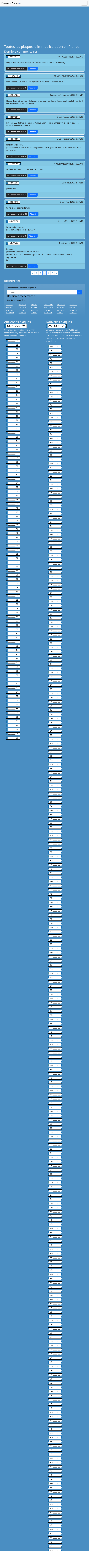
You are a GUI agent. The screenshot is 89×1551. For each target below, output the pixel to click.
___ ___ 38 (13, 488)
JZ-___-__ (55, 1157)
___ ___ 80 (13, 654)
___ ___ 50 (13, 535)
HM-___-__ (55, 1022)
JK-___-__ (55, 1105)
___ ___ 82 (13, 661)
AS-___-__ (55, 406)
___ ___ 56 (13, 559)
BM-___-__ (55, 478)
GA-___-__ (55, 888)
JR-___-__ (55, 1129)
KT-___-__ (55, 1228)
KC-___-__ (55, 1168)
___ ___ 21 (13, 421)
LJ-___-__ (55, 1283)
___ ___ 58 (13, 567)
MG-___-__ (55, 1366)
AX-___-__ (55, 422)
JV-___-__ (55, 1141)
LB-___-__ (55, 1255)
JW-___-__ (55, 1145)
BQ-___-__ (55, 489)
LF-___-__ (55, 1271)
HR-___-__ (55, 1038)
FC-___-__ (55, 805)
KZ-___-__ (55, 1247)
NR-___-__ (55, 1492)
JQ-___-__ (55, 1125)
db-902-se (73, 310)
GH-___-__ (55, 916)
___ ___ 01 (13, 338)
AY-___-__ (55, 426)
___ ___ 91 (13, 697)
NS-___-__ (55, 1496)
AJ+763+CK (9, 305)
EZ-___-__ (55, 793)
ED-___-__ (55, 718)
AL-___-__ (55, 383)
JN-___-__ (55, 1117)
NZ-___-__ (55, 1520)
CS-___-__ (55, 588)
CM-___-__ (55, 568)
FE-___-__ (55, 813)
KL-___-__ (55, 1200)
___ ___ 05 (13, 354)
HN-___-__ (55, 1026)
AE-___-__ (55, 359)
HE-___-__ (55, 995)
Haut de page (82, 1538)
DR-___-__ (55, 675)
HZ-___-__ (55, 1066)
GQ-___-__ (55, 943)
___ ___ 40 (13, 496)
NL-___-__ (55, 1472)
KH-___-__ (55, 1188)
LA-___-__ (55, 1251)
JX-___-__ (55, 1149)
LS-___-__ (55, 1315)
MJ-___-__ (55, 1374)
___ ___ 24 (13, 432)
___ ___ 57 (13, 563)
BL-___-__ (55, 474)
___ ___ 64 (13, 590)
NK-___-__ (55, 1469)
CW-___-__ (55, 600)
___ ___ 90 (13, 693)
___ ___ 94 (13, 709)
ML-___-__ (55, 1382)
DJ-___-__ (55, 647)
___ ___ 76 (13, 638)
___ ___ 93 (13, 705)
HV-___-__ (55, 1050)
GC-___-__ (55, 896)
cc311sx (34, 302)
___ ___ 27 (13, 444)
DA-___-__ (55, 616)
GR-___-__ (55, 947)
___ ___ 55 (13, 555)
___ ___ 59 (13, 571)
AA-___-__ (55, 343)
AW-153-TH (22, 305)
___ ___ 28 (13, 448)
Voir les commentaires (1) (16, 87)
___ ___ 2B (13, 417)
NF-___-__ (55, 1453)
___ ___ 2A (13, 413)
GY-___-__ (55, 971)
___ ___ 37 (13, 484)
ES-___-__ (55, 770)
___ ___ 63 (13, 586)
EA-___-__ (55, 707)
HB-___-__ (55, 983)
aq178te (34, 310)
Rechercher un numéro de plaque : (22, 285)
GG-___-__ (55, 912)
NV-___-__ (55, 1504)
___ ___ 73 (13, 626)
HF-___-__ (55, 999)
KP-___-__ (55, 1212)
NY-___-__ (55, 1516)
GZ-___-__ (55, 975)
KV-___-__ (55, 1232)
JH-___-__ (55, 1097)
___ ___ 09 (13, 369)
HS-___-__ (55, 1042)
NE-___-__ (55, 1449)
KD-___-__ (55, 1172)
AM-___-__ (55, 387)
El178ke (34, 305)
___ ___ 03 (13, 346)
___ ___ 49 (13, 531)
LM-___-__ (55, 1295)
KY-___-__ (55, 1243)
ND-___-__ (55, 1445)
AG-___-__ (55, 367)
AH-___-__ (55, 371)
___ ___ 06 (13, 357)
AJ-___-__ (55, 375)
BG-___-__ (55, 458)
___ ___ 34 (13, 472)
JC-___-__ (55, 1078)
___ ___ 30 (13, 456)
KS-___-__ (55, 1224)
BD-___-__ (55, 446)
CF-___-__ (55, 545)
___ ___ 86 (13, 677)
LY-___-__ (55, 1334)
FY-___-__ (55, 880)
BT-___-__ (55, 501)
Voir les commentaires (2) (16, 68)
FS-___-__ (55, 861)
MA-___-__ (55, 1342)
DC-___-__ (55, 624)
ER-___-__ (55, 766)
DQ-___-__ (55, 671)
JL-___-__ (55, 1109)
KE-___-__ (55, 1176)
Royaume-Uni (14, 1540)
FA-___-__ (55, 797)
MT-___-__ (55, 1409)
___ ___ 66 (13, 598)
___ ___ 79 (13, 650)
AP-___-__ (55, 395)
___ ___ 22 (13, 425)
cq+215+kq (22, 302)
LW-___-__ (55, 1326)
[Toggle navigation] (84, 3)
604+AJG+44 (48, 302)
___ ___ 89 (13, 689)
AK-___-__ (55, 379)
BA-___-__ (55, 434)
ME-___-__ (55, 1358)
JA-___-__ (55, 1070)
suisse (34, 1535)
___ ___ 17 (13, 401)
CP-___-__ (55, 576)
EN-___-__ (55, 754)
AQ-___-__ (55, 399)
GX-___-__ (55, 967)
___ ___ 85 (13, 673)
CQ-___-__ (55, 580)
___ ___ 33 (13, 468)
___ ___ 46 (13, 519)
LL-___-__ (55, 1291)
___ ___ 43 (13, 508)
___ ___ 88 (13, 685)
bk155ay (21, 308)
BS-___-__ (55, 497)
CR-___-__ (55, 584)
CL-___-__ (55, 564)
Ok (79, 290)
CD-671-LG (22, 310)
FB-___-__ (55, 801)
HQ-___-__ (55, 1034)
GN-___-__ (55, 936)
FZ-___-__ (55, 884)
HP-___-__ (55, 1030)
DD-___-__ (55, 628)
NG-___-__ (55, 1457)
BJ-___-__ (55, 466)
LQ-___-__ (55, 1307)
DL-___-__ (55, 655)
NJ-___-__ (55, 1465)
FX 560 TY (9, 302)
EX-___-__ (55, 785)
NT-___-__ (55, 1500)
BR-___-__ (55, 493)
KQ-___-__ (55, 1216)
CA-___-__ (55, 525)
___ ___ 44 (13, 511)
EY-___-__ (55, 789)
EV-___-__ (55, 778)
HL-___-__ (55, 1018)
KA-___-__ (55, 1161)
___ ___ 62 (13, 583)
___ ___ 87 (13, 681)
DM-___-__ (55, 659)
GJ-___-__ (55, 920)
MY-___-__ (55, 1425)
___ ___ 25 (13, 436)
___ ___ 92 (13, 701)
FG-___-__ (55, 821)
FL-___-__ (55, 837)
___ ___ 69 (13, 610)
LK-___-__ (55, 1287)
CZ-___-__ (55, 612)
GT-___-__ (55, 955)
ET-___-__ (55, 774)
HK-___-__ (55, 1014)
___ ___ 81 (13, 658)
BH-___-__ (55, 462)
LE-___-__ (55, 1267)
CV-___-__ (55, 596)
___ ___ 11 (13, 377)
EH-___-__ (55, 734)
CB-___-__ (55, 529)
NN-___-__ (55, 1480)
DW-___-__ (55, 691)
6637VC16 (60, 305)
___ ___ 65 (13, 594)
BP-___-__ (55, 485)
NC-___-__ (55, 1441)
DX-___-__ (55, 695)
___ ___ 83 (13, 665)
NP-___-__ (55, 1484)
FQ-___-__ (55, 853)
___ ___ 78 (13, 646)
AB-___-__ (55, 347)
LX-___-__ (55, 1330)
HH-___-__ (55, 1007)
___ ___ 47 (13, 523)
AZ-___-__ (55, 430)
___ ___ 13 (13, 385)
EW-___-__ (55, 782)
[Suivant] (56, 271)
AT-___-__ (55, 410)
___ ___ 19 (13, 409)
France (24, 1535)
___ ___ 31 (13, 460)
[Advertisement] (44, 25)
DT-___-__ (55, 683)
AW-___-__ (55, 418)
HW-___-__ (55, 1054)
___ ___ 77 (13, 642)
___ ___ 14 (13, 389)
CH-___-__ (55, 553)
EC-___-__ (55, 714)
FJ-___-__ (55, 829)
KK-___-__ (55, 1196)
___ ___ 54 (13, 551)
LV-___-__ (55, 1322)
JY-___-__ (55, 1153)
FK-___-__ (55, 833)
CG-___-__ (55, 549)
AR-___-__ (55, 403)
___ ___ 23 (13, 429)
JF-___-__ (55, 1089)
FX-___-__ (55, 876)
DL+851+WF (48, 310)
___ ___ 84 (13, 669)
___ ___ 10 (13, 373)
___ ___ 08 (13, 365)
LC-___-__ (55, 1259)
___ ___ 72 (13, 622)
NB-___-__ (55, 1437)
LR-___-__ (55, 1311)
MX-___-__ (55, 1421)
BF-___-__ (55, 454)
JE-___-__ (55, 1086)
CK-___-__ (55, 560)
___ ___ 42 (13, 504)
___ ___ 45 (13, 515)
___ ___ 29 (13, 452)
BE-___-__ (55, 450)
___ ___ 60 (13, 575)
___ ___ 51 (13, 539)
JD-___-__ (55, 1082)
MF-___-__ (55, 1362)
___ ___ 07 (13, 361)
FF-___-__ (55, 817)
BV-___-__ (55, 505)
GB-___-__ (55, 892)
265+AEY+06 (48, 305)
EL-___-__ (55, 746)
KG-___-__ (55, 1184)
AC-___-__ (55, 351)
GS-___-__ (55, 951)
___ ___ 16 (13, 397)
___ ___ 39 (13, 492)
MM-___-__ (55, 1386)
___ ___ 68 (13, 606)
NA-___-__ (55, 1433)
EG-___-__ (55, 730)
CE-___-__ (55, 541)
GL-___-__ (55, 928)
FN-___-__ (55, 845)
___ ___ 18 (13, 405)
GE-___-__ (55, 904)
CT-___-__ (55, 592)
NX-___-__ (55, 1512)
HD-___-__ (55, 991)
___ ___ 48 (13, 527)
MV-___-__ (55, 1413)
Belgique (12, 1535)
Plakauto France (11, 3)
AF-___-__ (55, 363)
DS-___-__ (55, 679)
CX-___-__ (55, 604)
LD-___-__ (55, 1263)
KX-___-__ (55, 1240)
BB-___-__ (55, 438)
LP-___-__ (55, 1303)
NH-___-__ (55, 1461)
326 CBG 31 (10, 310)
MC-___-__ (55, 1350)
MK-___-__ (55, 1378)
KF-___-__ (55, 1180)
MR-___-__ (55, 1401)
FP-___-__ (55, 849)
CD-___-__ (55, 537)
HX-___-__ (55, 1058)
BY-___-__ (55, 517)
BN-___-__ (55, 481)
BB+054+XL (61, 308)
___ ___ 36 (13, 480)
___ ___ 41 (13, 500)
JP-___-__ (55, 1121)
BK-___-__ (55, 470)
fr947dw (47, 308)
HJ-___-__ (55, 1011)
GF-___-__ (55, 908)
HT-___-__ (55, 1046)
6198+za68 (9, 308)
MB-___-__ (55, 1346)
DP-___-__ (55, 667)
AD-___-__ (55, 355)
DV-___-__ (55, 687)
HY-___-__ (55, 1062)
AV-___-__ (55, 414)
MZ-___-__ (55, 1429)
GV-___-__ (55, 959)
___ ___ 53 (13, 547)
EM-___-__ (55, 750)
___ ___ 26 (13, 440)
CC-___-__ (55, 533)
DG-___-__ (55, 639)
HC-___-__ (55, 987)
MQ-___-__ (55, 1397)
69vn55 (72, 305)
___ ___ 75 (13, 634)
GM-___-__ (55, 932)
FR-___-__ (55, 857)
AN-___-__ (55, 391)
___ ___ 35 (13, 476)
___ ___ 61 (13, 579)
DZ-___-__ (55, 703)
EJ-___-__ (55, 738)
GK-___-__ (55, 924)
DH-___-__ (55, 643)
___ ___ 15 (13, 393)
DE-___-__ (55, 632)
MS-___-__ (55, 1405)
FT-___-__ (55, 864)
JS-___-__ (55, 1133)
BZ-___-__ (55, 521)
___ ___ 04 (13, 350)
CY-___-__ (55, 608)
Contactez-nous (68, 1538)
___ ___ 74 (13, 630)
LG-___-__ (55, 1275)
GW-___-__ (55, 963)
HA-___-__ (55, 979)
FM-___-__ (55, 841)
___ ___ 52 (13, 543)
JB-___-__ (55, 1074)
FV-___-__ (55, 868)
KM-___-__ (55, 1204)
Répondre (32, 68)
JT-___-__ (55, 1137)
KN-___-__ (55, 1208)
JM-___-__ (55, 1113)
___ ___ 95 (13, 713)
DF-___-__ (55, 635)
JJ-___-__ (55, 1101)
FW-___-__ (55, 872)
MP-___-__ (55, 1393)
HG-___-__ (55, 1003)
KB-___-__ (55, 1165)
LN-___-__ (55, 1299)
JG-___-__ (55, 1093)
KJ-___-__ (55, 1192)
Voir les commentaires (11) (17, 212)
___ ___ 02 (13, 342)
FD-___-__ (55, 809)
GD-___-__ (55, 900)
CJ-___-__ (55, 557)
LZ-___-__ (55, 1338)
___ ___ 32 (13, 464)
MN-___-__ (55, 1390)
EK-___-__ (55, 742)
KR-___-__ (55, 1220)
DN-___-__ (55, 663)
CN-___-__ (55, 572)
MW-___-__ (55, 1417)
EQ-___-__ (55, 762)
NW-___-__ (55, 1508)
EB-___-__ (55, 710)
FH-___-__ (55, 825)
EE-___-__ (55, 722)
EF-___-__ (55, 726)
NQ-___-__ (55, 1488)
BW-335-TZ (73, 302)
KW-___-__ (55, 1236)
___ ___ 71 (13, 618)
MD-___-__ (55, 1354)
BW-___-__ (55, 509)
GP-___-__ (55, 939)
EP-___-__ (55, 758)
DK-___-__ (55, 651)
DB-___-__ (55, 620)
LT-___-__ (55, 1318)
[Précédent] (33, 271)
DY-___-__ (55, 699)
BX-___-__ (55, 513)
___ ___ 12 (13, 381)
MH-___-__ (55, 1370)
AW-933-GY (61, 302)
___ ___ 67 (13, 602)
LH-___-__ (55, 1279)
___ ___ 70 (13, 614)
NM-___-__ (55, 1476)
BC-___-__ (55, 442)
